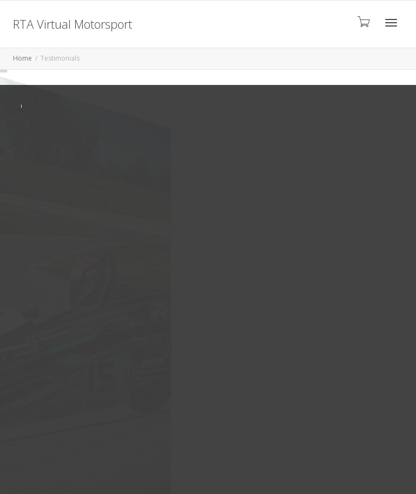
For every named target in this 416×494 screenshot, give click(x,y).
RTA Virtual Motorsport (72, 24)
